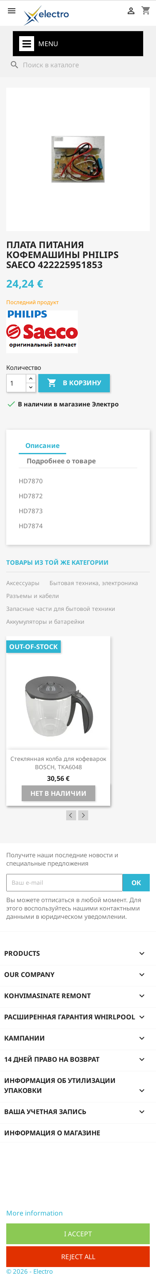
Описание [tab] (42, 445)
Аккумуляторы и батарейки (45, 621)
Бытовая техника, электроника (94, 583)
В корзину (74, 383)
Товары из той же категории (57, 562)
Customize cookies (92, 1213)
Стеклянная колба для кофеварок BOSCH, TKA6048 (58, 763)
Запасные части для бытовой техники (60, 609)
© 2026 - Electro (29, 1271)
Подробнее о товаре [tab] (61, 460)
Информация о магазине (52, 1132)
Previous (71, 815)
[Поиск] (78, 65)
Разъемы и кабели (32, 596)
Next (83, 815)
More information (34, 1213)
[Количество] (16, 383)
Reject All (78, 1256)
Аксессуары (23, 583)
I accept (78, 1233)
